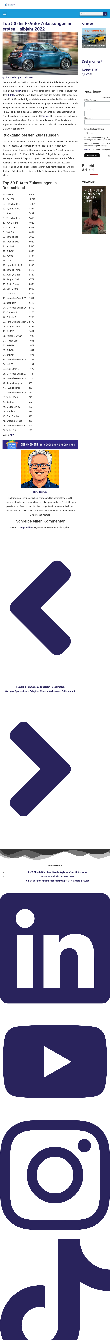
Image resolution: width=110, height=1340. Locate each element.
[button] (5, 14)
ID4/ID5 (11, 95)
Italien (18, 91)
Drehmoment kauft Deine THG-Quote (92, 67)
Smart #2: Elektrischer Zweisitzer (57, 876)
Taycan (45, 116)
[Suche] (105, 14)
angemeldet (26, 527)
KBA (12, 435)
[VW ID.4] (94, 46)
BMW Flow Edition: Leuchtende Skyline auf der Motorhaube (57, 872)
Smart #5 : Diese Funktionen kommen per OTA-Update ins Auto (57, 881)
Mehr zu (87, 149)
